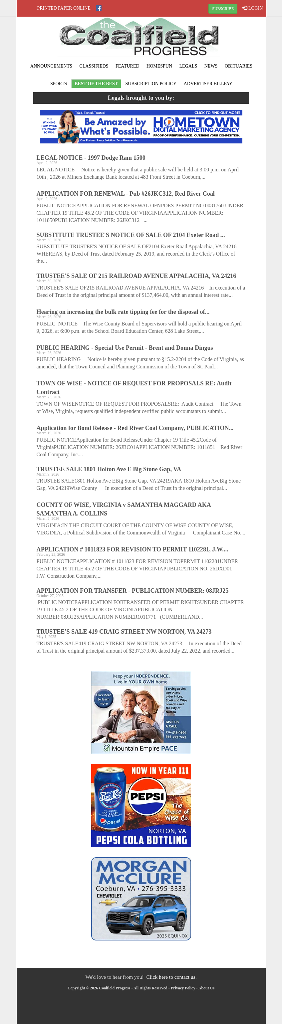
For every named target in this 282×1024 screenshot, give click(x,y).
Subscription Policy (151, 83)
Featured (128, 66)
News (211, 66)
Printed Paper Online (64, 8)
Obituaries (238, 66)
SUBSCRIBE (223, 8)
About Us (206, 988)
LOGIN (252, 8)
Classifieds (93, 66)
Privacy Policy (183, 988)
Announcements (51, 66)
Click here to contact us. (171, 977)
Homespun (159, 66)
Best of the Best (96, 83)
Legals (188, 66)
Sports (58, 83)
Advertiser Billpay (208, 83)
